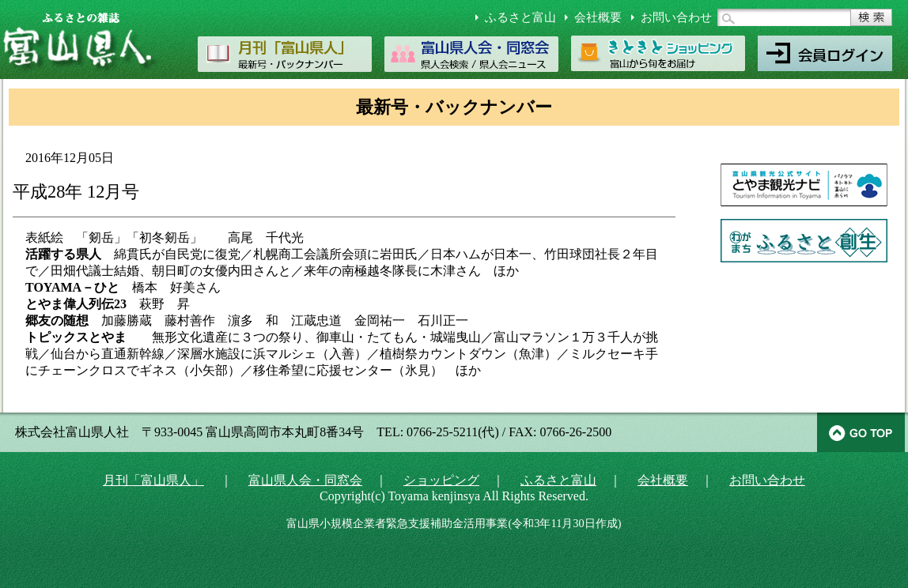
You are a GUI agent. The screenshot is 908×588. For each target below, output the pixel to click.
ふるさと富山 (520, 17)
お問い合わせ (676, 17)
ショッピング (441, 480)
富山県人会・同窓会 (305, 480)
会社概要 (598, 17)
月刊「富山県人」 (153, 480)
